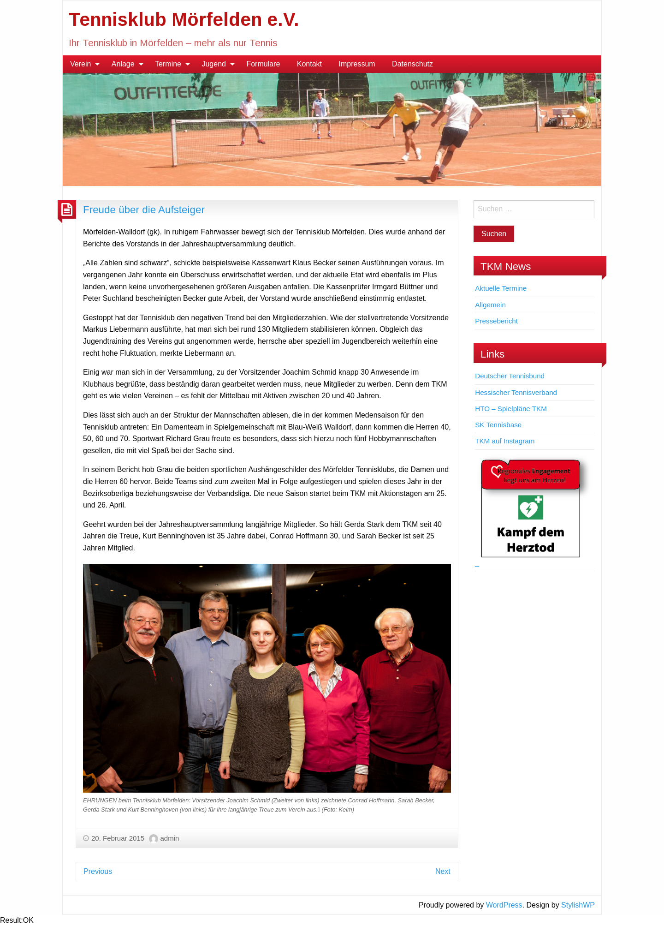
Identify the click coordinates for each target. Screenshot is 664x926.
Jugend (214, 64)
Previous (97, 871)
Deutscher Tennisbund (510, 376)
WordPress (504, 905)
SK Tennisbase (498, 425)
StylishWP (578, 905)
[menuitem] (82, 64)
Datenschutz (412, 64)
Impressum (357, 64)
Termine (168, 64)
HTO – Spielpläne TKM (511, 408)
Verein (80, 64)
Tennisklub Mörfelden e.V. (184, 19)
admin (169, 838)
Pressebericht (496, 321)
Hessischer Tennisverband (516, 392)
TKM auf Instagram (504, 441)
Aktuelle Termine (501, 288)
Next (443, 871)
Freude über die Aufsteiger (144, 209)
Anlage (123, 64)
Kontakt (309, 64)
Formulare (263, 64)
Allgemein (490, 305)
